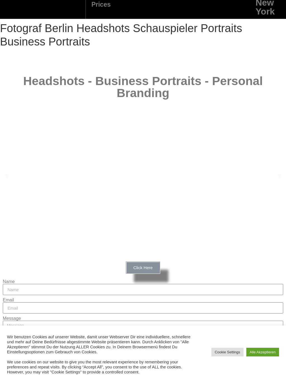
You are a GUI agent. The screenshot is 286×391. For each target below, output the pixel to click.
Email (8, 300)
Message (12, 318)
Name (9, 281)
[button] (7, 176)
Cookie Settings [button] (227, 352)
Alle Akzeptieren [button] (263, 352)
